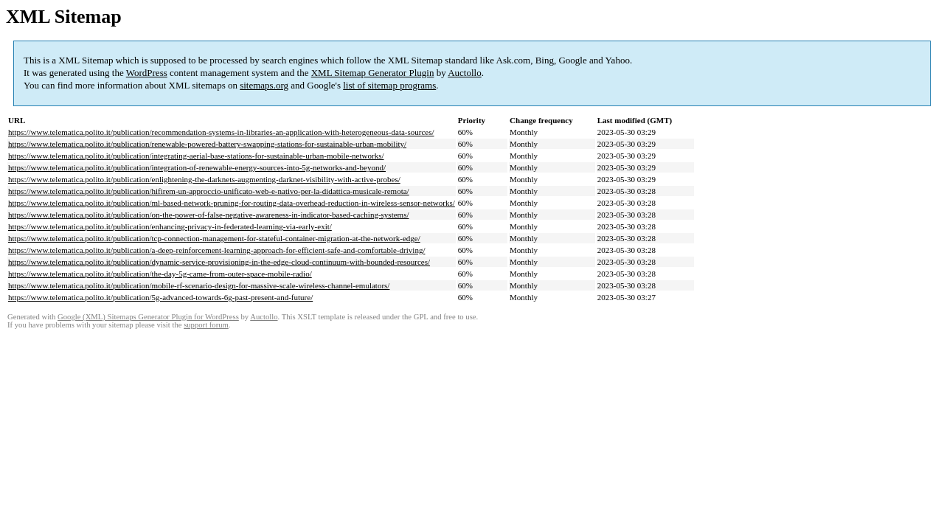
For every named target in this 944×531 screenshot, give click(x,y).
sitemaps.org (264, 85)
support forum (206, 325)
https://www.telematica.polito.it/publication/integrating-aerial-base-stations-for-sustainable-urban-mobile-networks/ (196, 155)
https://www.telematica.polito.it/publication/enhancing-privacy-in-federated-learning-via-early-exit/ (170, 226)
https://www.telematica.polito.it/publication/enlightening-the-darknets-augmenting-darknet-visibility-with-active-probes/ (204, 179)
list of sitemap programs (389, 85)
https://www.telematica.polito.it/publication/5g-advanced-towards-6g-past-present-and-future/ (160, 297)
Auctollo (465, 72)
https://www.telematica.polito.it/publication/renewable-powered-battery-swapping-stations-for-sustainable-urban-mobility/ (207, 143)
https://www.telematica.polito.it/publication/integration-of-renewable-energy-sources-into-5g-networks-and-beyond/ (197, 167)
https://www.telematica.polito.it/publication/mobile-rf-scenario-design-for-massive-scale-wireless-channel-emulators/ (198, 285)
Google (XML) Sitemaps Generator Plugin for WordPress (148, 317)
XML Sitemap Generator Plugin (372, 72)
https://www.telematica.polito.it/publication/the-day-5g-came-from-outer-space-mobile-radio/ (160, 273)
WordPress (146, 72)
